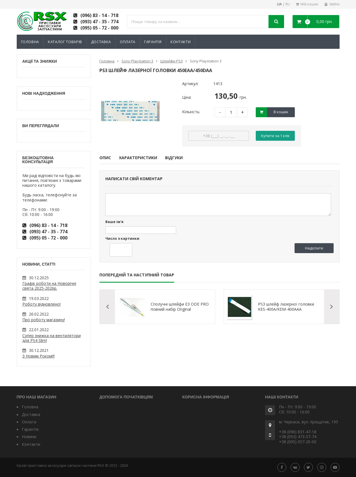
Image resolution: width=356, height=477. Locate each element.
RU (287, 4)
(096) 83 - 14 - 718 (99, 15)
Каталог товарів (65, 41)
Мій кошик (309, 4)
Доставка (101, 41)
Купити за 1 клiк (275, 135)
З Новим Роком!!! (38, 356)
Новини (29, 436)
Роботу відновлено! (41, 304)
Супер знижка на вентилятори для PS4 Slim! (51, 338)
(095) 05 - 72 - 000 (99, 28)
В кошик (281, 111)
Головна (30, 41)
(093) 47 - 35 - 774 (99, 21)
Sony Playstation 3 (137, 61)
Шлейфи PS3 (171, 61)
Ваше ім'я (114, 222)
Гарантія (153, 41)
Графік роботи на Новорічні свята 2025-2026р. (49, 286)
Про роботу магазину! (43, 319)
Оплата (127, 41)
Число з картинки (122, 239)
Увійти (334, 4)
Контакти (180, 41)
